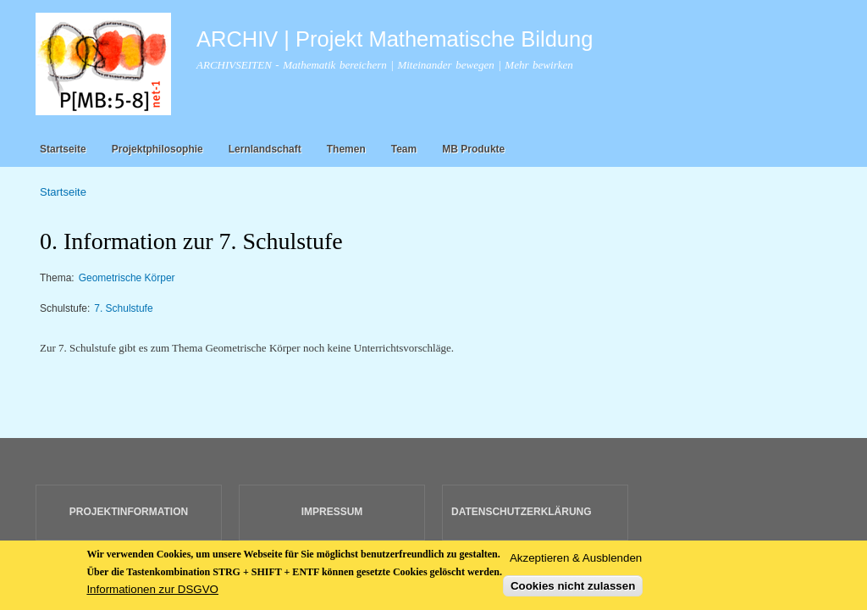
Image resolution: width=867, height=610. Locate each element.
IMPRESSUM (332, 512)
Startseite (63, 149)
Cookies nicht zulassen (573, 590)
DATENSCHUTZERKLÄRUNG (521, 512)
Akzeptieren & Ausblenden (576, 561)
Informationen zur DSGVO (152, 592)
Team (404, 149)
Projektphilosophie (157, 149)
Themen (346, 149)
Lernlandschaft (265, 149)
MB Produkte (473, 149)
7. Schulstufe (123, 308)
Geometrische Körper (127, 278)
